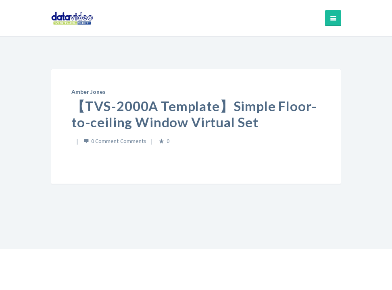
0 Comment (105, 141)
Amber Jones (88, 91)
